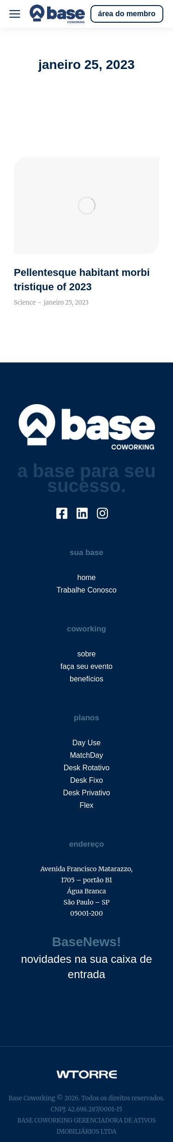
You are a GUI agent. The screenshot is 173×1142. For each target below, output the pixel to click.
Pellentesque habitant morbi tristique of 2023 (82, 280)
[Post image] (86, 205)
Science (25, 302)
